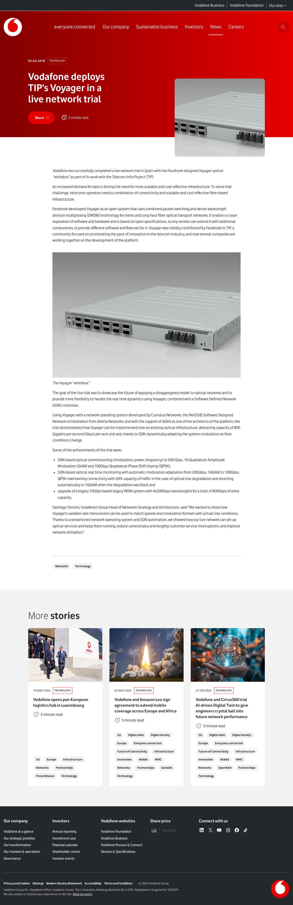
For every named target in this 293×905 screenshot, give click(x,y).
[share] (41, 118)
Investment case (64, 838)
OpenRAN (224, 767)
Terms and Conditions (118, 883)
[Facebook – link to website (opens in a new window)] (236, 830)
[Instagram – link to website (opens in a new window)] (228, 830)
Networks (61, 566)
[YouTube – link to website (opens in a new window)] (219, 830)
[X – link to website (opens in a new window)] (210, 830)
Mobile (143, 759)
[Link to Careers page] (236, 27)
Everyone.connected (147, 743)
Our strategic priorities (19, 838)
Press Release (45, 776)
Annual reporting (64, 831)
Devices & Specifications (118, 851)
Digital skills (136, 735)
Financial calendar (65, 845)
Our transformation (17, 845)
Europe (51, 759)
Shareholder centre (66, 851)
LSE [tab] (154, 830)
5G (38, 759)
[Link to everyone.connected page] (74, 27)
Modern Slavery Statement (64, 883)
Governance (12, 858)
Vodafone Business (209, 5)
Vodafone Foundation (247, 5)
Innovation (124, 759)
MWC (158, 759)
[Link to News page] (216, 27)
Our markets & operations (22, 851)
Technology (57, 60)
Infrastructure (72, 759)
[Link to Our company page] (116, 27)
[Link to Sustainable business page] (157, 27)
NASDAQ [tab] (169, 830)
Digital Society (160, 735)
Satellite (166, 767)
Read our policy (82, 894)
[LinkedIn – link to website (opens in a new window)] (201, 830)
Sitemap (38, 883)
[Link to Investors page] (194, 27)
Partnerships (64, 767)
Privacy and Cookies (17, 883)
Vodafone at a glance (18, 831)
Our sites (278, 5)
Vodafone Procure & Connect (121, 845)
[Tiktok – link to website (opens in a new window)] (245, 830)
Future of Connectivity (132, 751)
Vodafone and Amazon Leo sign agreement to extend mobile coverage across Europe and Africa (145, 705)
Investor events (63, 858)
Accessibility (92, 883)
